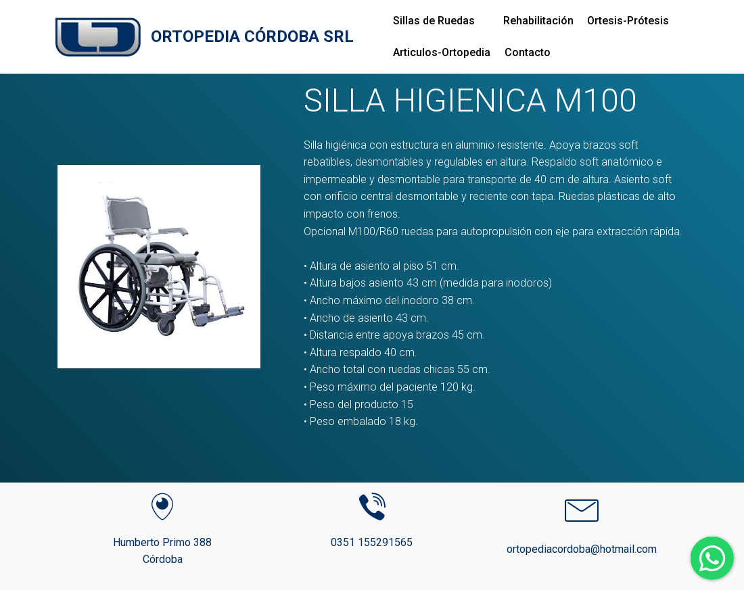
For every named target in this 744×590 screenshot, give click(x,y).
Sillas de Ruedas (434, 20)
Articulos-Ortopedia (441, 52)
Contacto (528, 52)
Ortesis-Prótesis (628, 20)
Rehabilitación (538, 20)
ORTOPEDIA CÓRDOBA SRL (252, 36)
